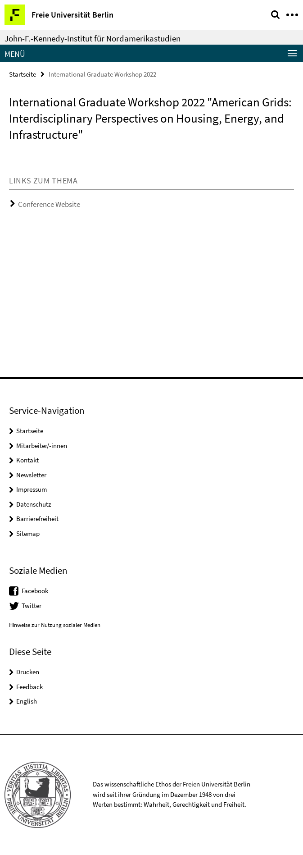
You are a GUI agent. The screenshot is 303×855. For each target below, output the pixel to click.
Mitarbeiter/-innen (41, 445)
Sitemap (28, 533)
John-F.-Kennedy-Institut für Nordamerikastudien (93, 38)
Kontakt (27, 460)
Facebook (35, 590)
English (26, 701)
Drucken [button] (27, 672)
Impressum (31, 489)
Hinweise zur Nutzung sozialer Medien (54, 625)
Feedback (29, 686)
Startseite (22, 74)
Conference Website (49, 204)
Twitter (31, 605)
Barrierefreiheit (37, 518)
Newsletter (31, 475)
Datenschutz (33, 504)
